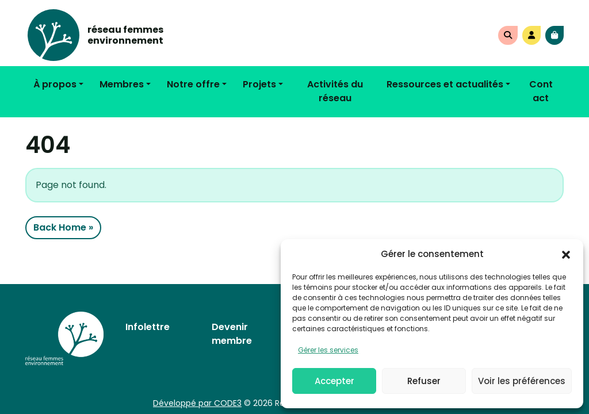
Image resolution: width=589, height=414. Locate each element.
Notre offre (193, 84)
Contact (541, 91)
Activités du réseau (335, 91)
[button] (566, 254)
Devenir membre (232, 333)
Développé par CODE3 (197, 403)
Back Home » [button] (63, 227)
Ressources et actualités (445, 84)
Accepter (334, 381)
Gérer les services (328, 350)
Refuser (424, 381)
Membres (122, 84)
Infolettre (147, 327)
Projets (259, 84)
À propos (55, 84)
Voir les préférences (521, 381)
